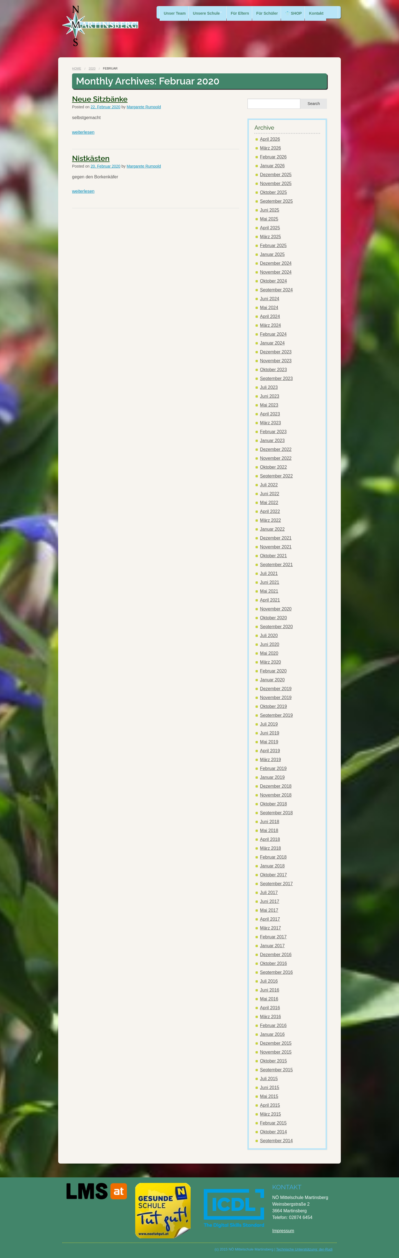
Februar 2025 (273, 245)
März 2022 (270, 520)
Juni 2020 (269, 644)
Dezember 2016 (275, 954)
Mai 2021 (269, 591)
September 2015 (276, 1069)
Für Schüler (273, 12)
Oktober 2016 (273, 963)
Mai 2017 (269, 910)
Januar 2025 (272, 254)
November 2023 (275, 360)
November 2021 (275, 547)
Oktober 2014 (273, 1131)
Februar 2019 (273, 768)
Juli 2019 (269, 724)
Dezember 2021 (275, 538)
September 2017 (276, 883)
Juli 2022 (269, 484)
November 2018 (275, 795)
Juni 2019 (269, 733)
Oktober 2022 (273, 467)
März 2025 (270, 236)
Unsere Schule (207, 12)
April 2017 (270, 919)
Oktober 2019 (273, 706)
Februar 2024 (273, 334)
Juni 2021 (269, 582)
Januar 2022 (272, 529)
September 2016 (276, 972)
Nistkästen (90, 158)
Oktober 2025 (273, 192)
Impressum (283, 1230)
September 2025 (276, 201)
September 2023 (276, 378)
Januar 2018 (272, 866)
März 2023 (270, 422)
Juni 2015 (269, 1087)
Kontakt (325, 12)
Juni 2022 (269, 493)
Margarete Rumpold (144, 107)
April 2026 (270, 139)
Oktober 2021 (273, 555)
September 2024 (276, 289)
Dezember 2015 (275, 1043)
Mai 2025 (269, 219)
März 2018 (270, 848)
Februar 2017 (273, 936)
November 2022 (275, 458)
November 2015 (275, 1052)
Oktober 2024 (273, 281)
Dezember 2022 (275, 449)
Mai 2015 (269, 1096)
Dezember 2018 (275, 786)
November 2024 (275, 272)
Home (76, 68)
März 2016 (270, 1016)
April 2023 (270, 414)
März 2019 (270, 759)
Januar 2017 (272, 945)
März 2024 (270, 325)
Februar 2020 (273, 671)
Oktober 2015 (273, 1061)
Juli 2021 (269, 573)
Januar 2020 (272, 679)
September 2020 (276, 626)
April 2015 (270, 1105)
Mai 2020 (269, 653)
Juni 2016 (269, 990)
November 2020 (275, 609)
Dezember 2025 (275, 174)
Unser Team (175, 12)
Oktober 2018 (273, 804)
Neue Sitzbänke (99, 99)
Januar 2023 (272, 440)
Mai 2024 (269, 307)
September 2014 (276, 1140)
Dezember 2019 (275, 688)
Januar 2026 (272, 165)
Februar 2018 (273, 857)
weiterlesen (83, 132)
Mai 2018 (269, 830)
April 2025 (270, 227)
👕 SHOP (300, 12)
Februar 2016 (273, 1025)
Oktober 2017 (273, 874)
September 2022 (276, 476)
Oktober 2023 (273, 369)
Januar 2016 (272, 1034)
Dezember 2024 (275, 263)
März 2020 (270, 662)
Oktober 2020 (273, 617)
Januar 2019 (272, 777)
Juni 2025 (269, 210)
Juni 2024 (269, 298)
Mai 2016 (269, 999)
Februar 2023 (273, 431)
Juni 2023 (269, 396)
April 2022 (270, 511)
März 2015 (270, 1114)
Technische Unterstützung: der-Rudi (304, 1249)
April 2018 (270, 839)
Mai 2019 (269, 742)
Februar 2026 (273, 157)
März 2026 (270, 148)
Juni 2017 (269, 901)
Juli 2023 (269, 387)
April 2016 (270, 1007)
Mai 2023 (269, 405)
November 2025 (275, 183)
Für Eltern (244, 12)
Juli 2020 (269, 635)
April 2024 (270, 316)
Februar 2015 (273, 1123)
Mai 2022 (269, 502)
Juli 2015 (269, 1078)
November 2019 (275, 697)
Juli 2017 (269, 892)
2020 (92, 68)
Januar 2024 (272, 343)
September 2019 (276, 715)
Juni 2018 (269, 821)
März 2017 (270, 928)
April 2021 (270, 600)
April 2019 (270, 750)
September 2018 (276, 812)
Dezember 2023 (275, 352)
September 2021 (276, 564)
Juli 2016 (269, 981)
